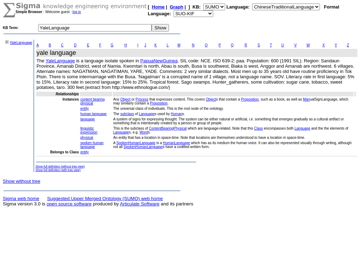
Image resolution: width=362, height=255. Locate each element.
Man (306, 99)
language (87, 119)
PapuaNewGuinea (159, 60)
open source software (69, 203)
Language (147, 114)
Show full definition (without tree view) (59, 166)
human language (93, 114)
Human (176, 114)
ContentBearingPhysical (168, 128)
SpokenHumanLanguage (136, 143)
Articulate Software (139, 203)
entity (84, 108)
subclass (127, 114)
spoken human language (92, 145)
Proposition (250, 99)
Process (142, 99)
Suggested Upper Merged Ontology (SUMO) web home (105, 198)
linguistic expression (88, 130)
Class (258, 128)
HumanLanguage (176, 143)
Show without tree (21, 181)
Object (125, 99)
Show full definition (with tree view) (58, 170)
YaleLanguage (21, 43)
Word (144, 132)
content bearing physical (92, 101)
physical (86, 138)
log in (76, 12)
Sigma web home (21, 198)
